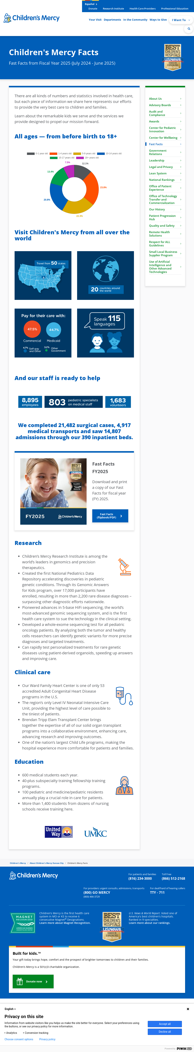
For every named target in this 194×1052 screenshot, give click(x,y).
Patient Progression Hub (165, 217)
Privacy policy (47, 1039)
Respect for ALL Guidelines (165, 243)
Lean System (165, 173)
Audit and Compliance (165, 113)
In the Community (135, 19)
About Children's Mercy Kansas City (47, 863)
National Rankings (165, 179)
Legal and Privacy (165, 167)
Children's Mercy (18, 863)
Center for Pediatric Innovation (165, 129)
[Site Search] (188, 28)
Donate (92, 8)
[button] (110, 515)
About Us (165, 98)
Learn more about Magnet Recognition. (65, 923)
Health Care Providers (143, 8)
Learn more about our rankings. (149, 923)
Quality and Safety (165, 225)
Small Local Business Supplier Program (165, 253)
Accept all (165, 1023)
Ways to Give (158, 19)
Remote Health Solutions (165, 233)
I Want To (181, 20)
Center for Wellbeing (165, 137)
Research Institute (113, 8)
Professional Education (174, 8)
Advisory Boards (165, 105)
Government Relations (165, 152)
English (10, 1008)
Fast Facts (165, 144)
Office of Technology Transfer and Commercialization (165, 199)
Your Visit (95, 19)
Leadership (165, 160)
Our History (165, 209)
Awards (165, 121)
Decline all (165, 1031)
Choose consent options (19, 1039)
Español (91, 4)
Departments (112, 19)
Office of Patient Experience (165, 187)
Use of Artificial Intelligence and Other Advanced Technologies (165, 267)
